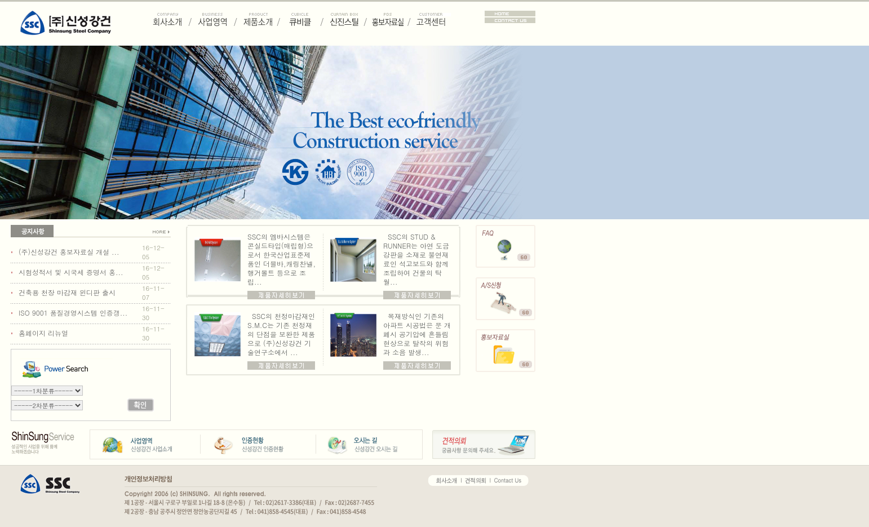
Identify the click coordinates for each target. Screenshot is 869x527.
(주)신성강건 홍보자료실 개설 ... (69, 251)
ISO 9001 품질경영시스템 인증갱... (73, 312)
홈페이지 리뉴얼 (43, 333)
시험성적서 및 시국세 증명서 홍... (71, 272)
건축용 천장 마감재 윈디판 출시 (67, 292)
